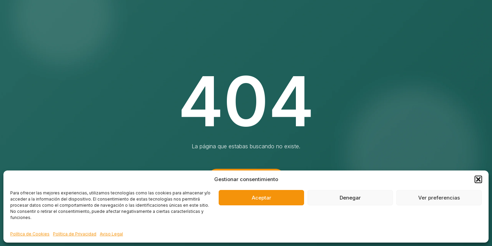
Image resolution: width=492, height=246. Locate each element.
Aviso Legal (111, 233)
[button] (478, 179)
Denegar (350, 197)
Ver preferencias (439, 197)
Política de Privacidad (74, 233)
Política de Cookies (30, 233)
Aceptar (261, 197)
